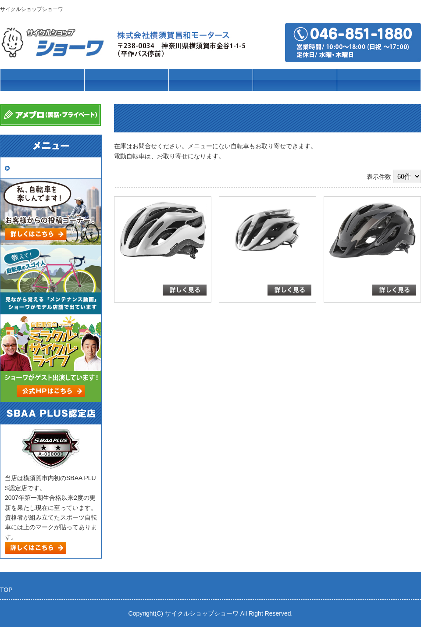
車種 (126, 80)
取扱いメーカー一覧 (43, 167)
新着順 (355, 176)
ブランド (210, 80)
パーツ (295, 80)
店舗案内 (379, 80)
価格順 (332, 176)
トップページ (42, 80)
